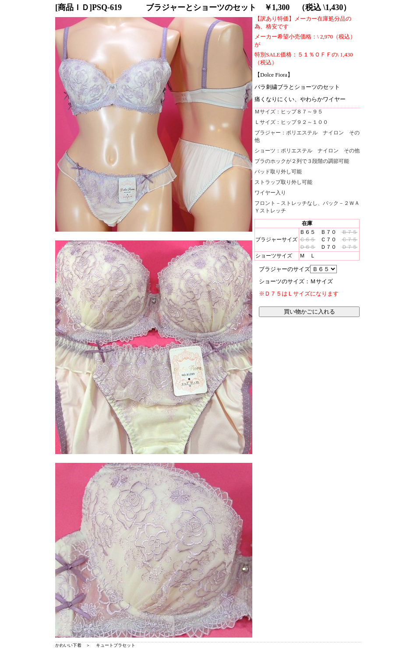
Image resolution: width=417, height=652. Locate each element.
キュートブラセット (115, 645)
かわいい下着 (68, 645)
